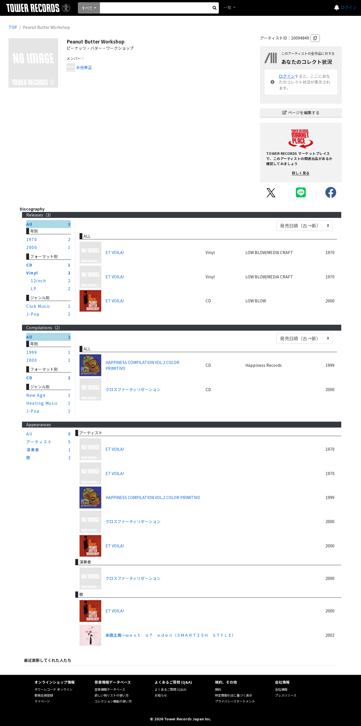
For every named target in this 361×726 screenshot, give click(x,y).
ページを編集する (301, 112)
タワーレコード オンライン (53, 689)
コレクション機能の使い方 (113, 701)
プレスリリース (285, 695)
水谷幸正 (84, 67)
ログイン (348, 7)
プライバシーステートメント (235, 701)
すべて (87, 8)
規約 (218, 689)
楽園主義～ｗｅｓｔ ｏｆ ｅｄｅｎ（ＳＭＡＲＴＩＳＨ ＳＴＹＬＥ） (170, 635)
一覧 (227, 7)
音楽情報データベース (109, 689)
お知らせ (161, 695)
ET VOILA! (114, 252)
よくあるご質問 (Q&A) (170, 689)
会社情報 (281, 689)
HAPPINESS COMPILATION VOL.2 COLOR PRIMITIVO (142, 365)
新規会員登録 (43, 695)
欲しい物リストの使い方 (111, 695)
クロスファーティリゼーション (132, 389)
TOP (13, 27)
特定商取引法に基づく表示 (233, 695)
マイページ (42, 701)
